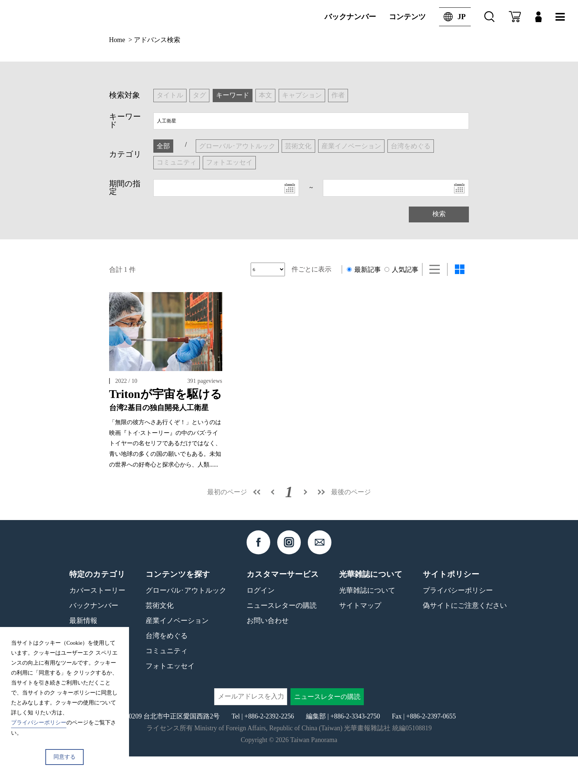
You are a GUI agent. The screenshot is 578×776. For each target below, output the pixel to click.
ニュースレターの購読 (282, 625)
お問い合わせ (268, 640)
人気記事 (401, 269)
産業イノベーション (177, 640)
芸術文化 (160, 625)
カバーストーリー (97, 610)
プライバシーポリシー (458, 610)
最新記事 (364, 269)
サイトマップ (360, 625)
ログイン (261, 610)
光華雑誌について (367, 610)
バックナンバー (350, 17)
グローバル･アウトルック (186, 610)
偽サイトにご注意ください (465, 625)
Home (117, 40)
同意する (64, 757)
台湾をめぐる (167, 655)
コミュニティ (167, 670)
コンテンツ (407, 17)
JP (452, 17)
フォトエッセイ (170, 685)
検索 (439, 214)
